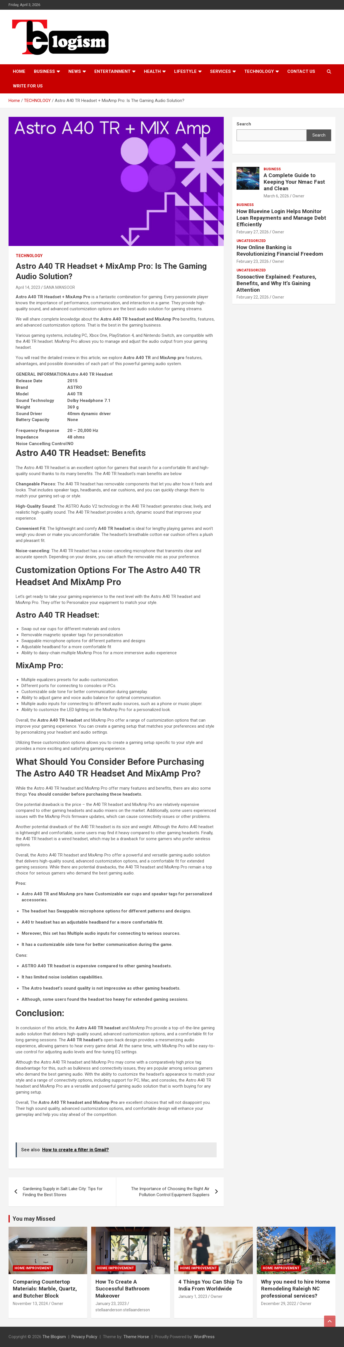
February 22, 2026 (253, 297)
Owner (298, 196)
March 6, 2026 (276, 196)
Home (19, 71)
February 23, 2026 (253, 261)
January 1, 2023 (192, 1296)
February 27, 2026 (253, 232)
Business (44, 71)
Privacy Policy (84, 1336)
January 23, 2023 (111, 1303)
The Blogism (54, 1336)
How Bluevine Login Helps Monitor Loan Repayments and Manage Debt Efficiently (281, 218)
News (74, 71)
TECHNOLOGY (259, 71)
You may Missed (34, 1218)
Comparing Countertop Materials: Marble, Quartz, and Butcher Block (45, 1288)
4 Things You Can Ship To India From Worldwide (210, 1285)
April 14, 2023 (28, 287)
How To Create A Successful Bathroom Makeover (122, 1288)
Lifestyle (185, 71)
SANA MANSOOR (59, 287)
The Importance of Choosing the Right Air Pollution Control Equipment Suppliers (170, 1191)
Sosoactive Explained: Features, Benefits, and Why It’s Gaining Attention (276, 283)
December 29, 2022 (278, 1303)
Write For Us (28, 86)
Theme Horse (136, 1336)
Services (220, 71)
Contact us (301, 71)
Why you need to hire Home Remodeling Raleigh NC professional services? (295, 1288)
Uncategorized (251, 241)
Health (152, 71)
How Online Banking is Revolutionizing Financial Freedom (280, 250)
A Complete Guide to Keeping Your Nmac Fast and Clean (294, 182)
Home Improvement (33, 1268)
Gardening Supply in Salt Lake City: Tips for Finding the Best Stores (63, 1191)
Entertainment (112, 71)
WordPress (204, 1336)
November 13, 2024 (30, 1303)
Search (318, 135)
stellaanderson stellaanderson (122, 1310)
